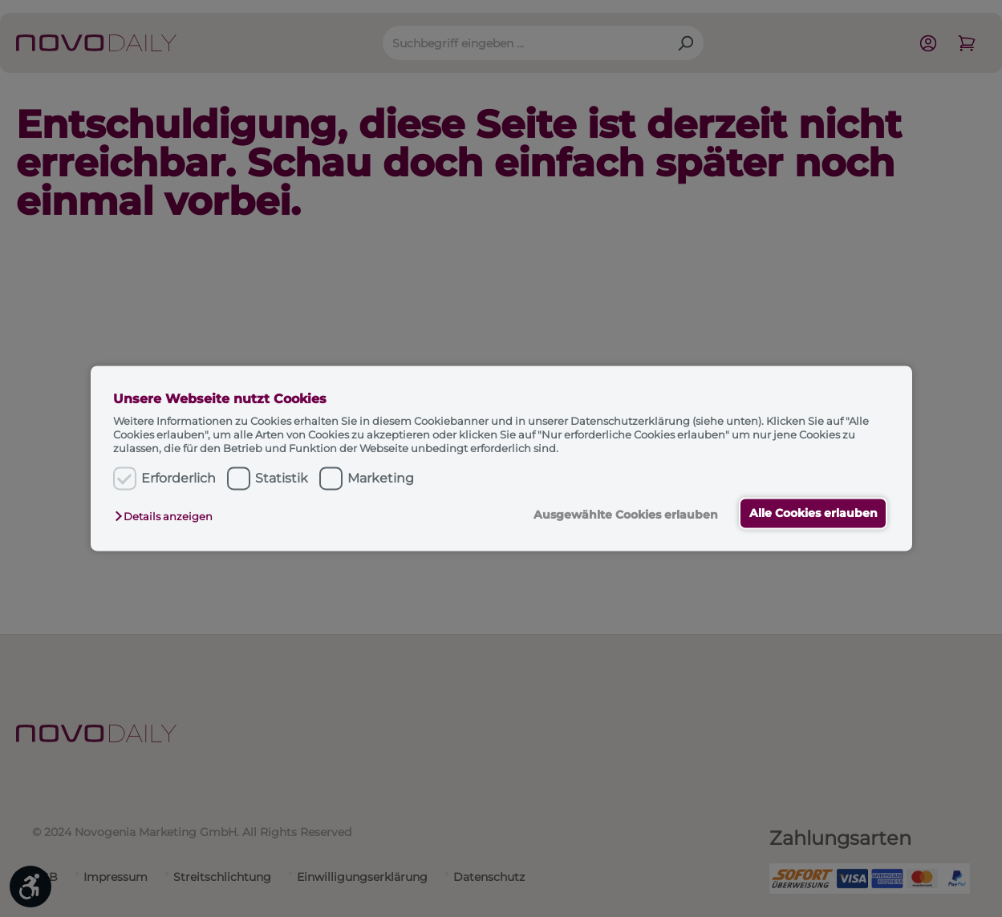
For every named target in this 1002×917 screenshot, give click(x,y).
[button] (167, 516)
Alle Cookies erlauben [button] (812, 513)
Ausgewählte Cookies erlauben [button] (622, 514)
